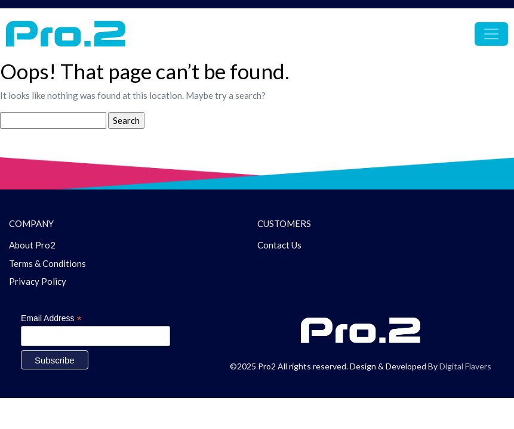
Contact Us (279, 245)
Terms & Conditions (47, 263)
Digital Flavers (465, 366)
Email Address (51, 318)
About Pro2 (32, 245)
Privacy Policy (37, 281)
